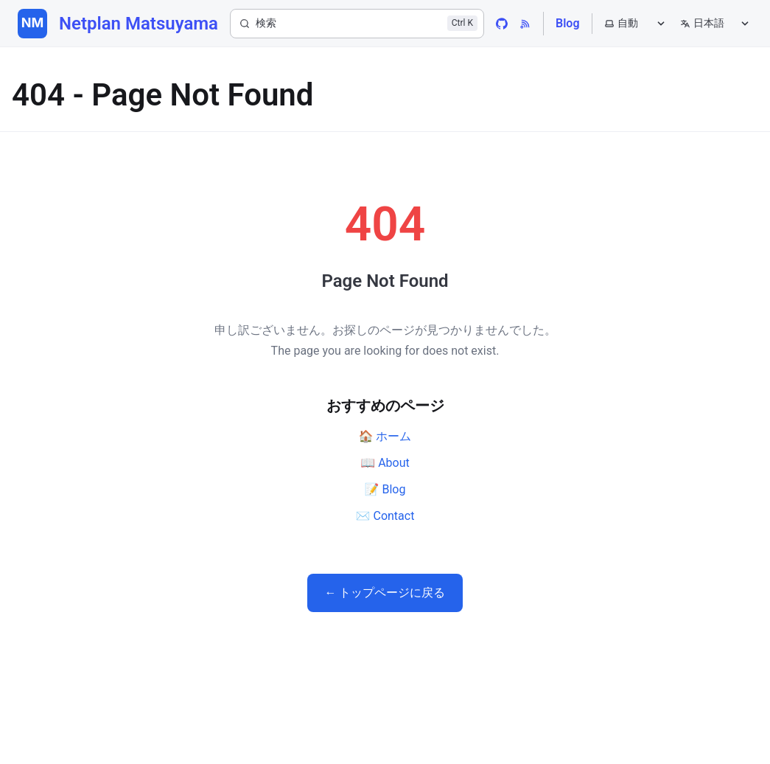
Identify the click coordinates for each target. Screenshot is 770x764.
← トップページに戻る (385, 593)
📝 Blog (385, 489)
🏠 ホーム (385, 436)
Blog (567, 23)
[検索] (357, 23)
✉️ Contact (385, 516)
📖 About (385, 463)
